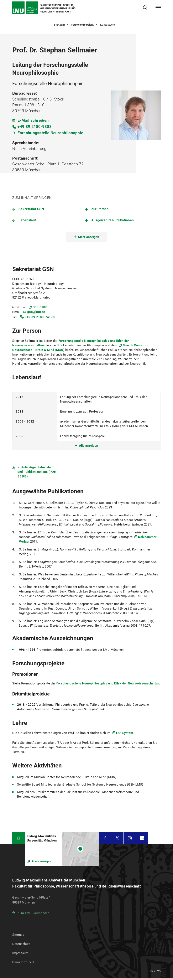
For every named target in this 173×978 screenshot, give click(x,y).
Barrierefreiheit (23, 962)
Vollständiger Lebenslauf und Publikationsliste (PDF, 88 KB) (36, 471)
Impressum (20, 953)
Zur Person (100, 209)
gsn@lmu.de (36, 312)
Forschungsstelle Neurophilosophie (50, 132)
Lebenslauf (27, 220)
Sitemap (18, 935)
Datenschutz (21, 944)
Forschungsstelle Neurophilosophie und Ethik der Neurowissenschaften (107, 683)
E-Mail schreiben (33, 120)
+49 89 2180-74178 (40, 317)
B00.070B (40, 307)
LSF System (124, 733)
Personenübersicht (82, 24)
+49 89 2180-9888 (34, 126)
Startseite (59, 24)
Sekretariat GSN (31, 209)
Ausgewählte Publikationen (112, 220)
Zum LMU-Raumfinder (33, 913)
